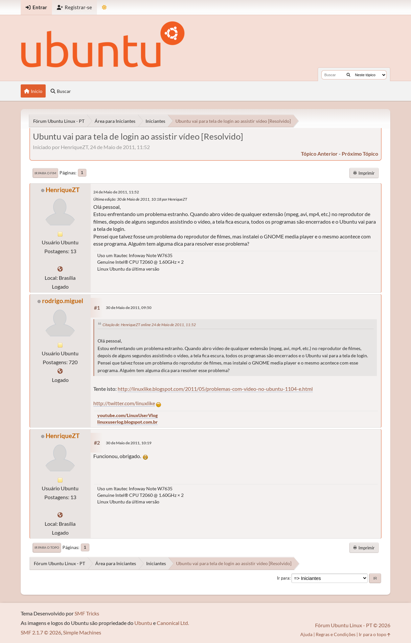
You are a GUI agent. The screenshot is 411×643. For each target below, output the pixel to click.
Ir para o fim (45, 173)
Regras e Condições (335, 634)
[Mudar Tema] (104, 7)
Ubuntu (143, 623)
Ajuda (306, 634)
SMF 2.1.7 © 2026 (41, 632)
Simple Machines (82, 632)
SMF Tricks (87, 613)
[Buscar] (348, 74)
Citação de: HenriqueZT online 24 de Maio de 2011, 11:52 (149, 324)
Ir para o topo (46, 547)
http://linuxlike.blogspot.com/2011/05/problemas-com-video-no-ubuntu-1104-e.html (215, 389)
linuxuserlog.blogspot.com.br (127, 422)
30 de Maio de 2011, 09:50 (128, 307)
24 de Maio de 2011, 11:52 (116, 192)
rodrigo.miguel (62, 300)
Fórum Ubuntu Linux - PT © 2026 (352, 625)
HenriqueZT (63, 189)
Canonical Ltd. (173, 623)
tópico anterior (319, 153)
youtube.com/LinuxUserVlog (127, 415)
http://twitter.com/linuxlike (124, 403)
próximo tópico (360, 153)
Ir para (283, 578)
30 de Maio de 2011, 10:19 (128, 443)
